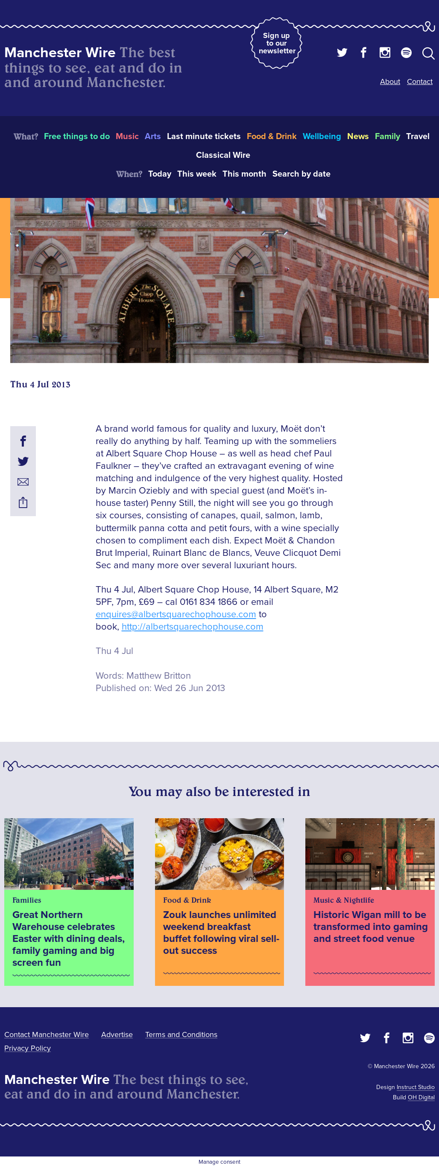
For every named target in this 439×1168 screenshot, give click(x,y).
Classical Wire (223, 155)
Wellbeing (322, 136)
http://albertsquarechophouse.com (192, 627)
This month (244, 174)
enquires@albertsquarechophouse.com (176, 614)
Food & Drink (272, 136)
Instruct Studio (416, 1087)
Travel (418, 136)
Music (127, 136)
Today (159, 174)
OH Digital (421, 1097)
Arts (153, 136)
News (358, 136)
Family (387, 136)
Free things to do (77, 136)
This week (197, 174)
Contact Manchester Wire (46, 1034)
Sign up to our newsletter (277, 43)
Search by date (301, 174)
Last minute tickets (204, 136)
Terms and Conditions (181, 1034)
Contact (420, 81)
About (390, 81)
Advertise (117, 1034)
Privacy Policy (27, 1048)
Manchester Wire (60, 52)
